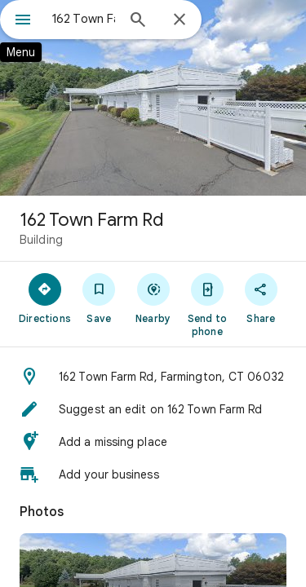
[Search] (137, 21)
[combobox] (83, 19)
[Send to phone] (207, 304)
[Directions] (45, 297)
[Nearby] (153, 297)
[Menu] (23, 21)
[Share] (261, 297)
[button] (153, 376)
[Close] (179, 20)
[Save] (99, 297)
